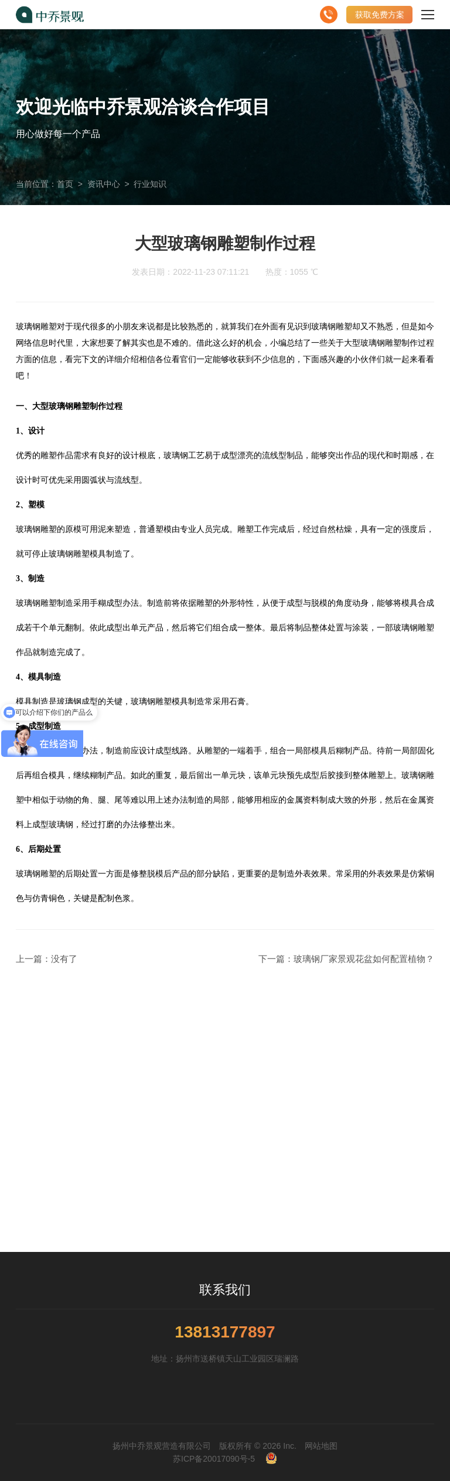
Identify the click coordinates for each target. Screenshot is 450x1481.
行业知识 (150, 184)
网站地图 (321, 1446)
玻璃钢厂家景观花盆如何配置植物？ (364, 959)
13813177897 (225, 1332)
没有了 (64, 959)
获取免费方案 (379, 14)
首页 (65, 184)
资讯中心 (103, 184)
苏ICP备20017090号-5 (214, 1458)
